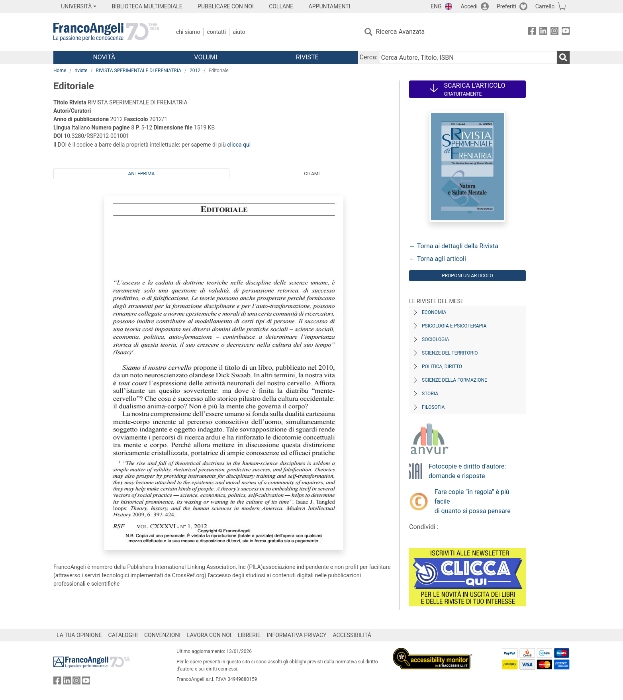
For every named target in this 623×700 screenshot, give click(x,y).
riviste (80, 70)
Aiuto (239, 32)
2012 (195, 70)
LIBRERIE (249, 635)
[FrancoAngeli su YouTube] (566, 32)
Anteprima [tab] (141, 173)
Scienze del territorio (450, 353)
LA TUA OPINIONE (79, 635)
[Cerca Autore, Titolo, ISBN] (468, 57)
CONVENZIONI (162, 635)
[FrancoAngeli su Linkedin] (543, 32)
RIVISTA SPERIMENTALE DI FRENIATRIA (138, 70)
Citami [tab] (311, 173)
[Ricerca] (563, 57)
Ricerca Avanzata (400, 31)
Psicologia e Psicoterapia (454, 326)
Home (59, 70)
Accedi (469, 6)
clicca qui (239, 144)
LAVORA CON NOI (209, 635)
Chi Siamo (188, 32)
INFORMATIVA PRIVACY (297, 635)
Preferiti (506, 6)
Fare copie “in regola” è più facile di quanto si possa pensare (473, 501)
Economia (434, 312)
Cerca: (369, 57)
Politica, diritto (442, 366)
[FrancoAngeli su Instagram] (554, 32)
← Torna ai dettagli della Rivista (453, 246)
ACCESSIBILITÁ (352, 635)
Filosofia (433, 407)
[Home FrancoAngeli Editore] (106, 32)
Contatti (216, 32)
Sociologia (435, 339)
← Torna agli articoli (437, 259)
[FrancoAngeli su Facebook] (532, 32)
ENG (436, 6)
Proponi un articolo (467, 275)
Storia (430, 393)
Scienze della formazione (454, 380)
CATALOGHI (123, 635)
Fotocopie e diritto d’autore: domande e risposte (467, 471)
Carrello (544, 6)
